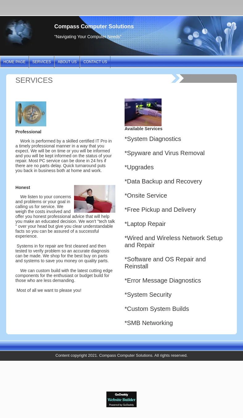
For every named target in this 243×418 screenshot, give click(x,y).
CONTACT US (95, 62)
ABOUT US (67, 62)
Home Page (14, 62)
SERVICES (41, 62)
